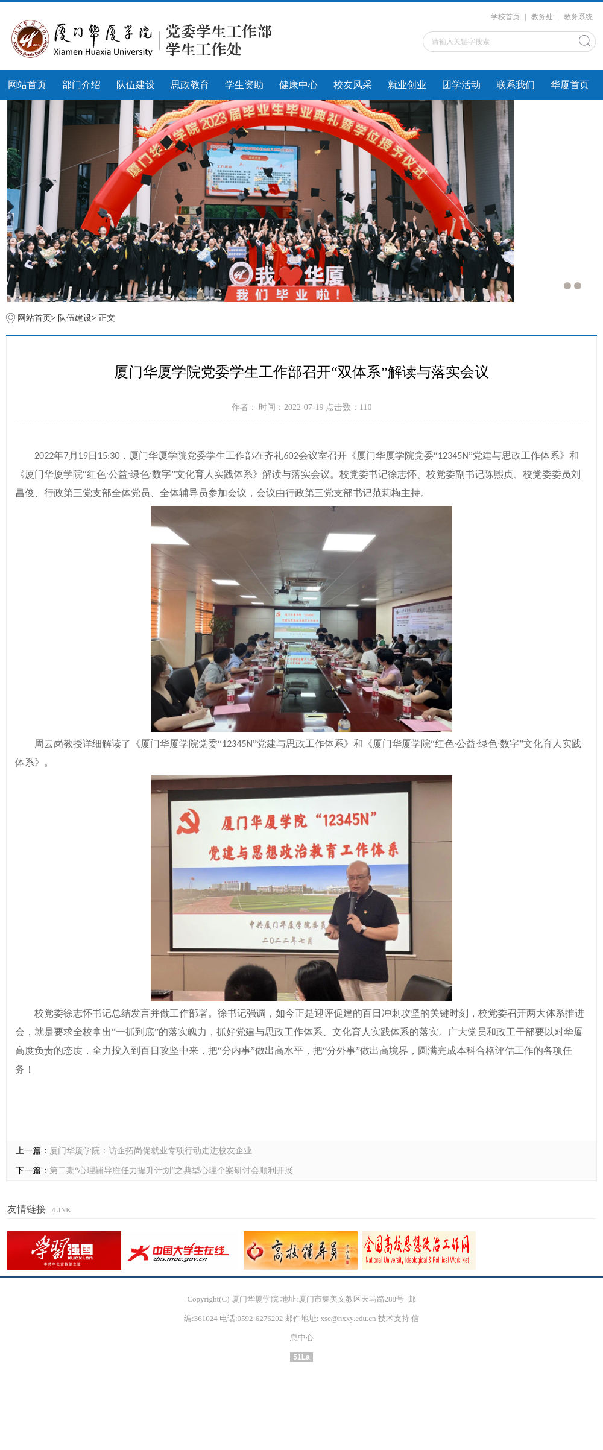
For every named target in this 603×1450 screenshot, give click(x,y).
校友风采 (352, 85)
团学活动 (461, 85)
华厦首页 (570, 85)
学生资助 (244, 85)
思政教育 (190, 85)
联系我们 (515, 85)
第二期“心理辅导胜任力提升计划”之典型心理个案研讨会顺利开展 (171, 1170)
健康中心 (298, 85)
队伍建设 (135, 85)
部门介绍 (81, 85)
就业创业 (407, 85)
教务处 (542, 17)
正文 (106, 318)
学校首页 (505, 17)
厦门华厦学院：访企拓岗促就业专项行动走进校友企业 (150, 1150)
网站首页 (27, 85)
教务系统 (578, 17)
